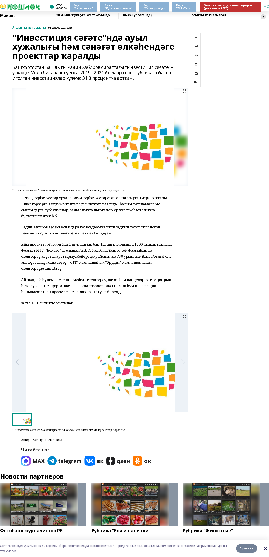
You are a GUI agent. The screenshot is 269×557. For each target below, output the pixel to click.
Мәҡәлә (7, 15)
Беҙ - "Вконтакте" (83, 6)
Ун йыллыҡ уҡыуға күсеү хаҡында (83, 15)
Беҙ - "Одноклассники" (118, 6)
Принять (247, 548)
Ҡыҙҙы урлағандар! (138, 15)
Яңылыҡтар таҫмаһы (29, 27)
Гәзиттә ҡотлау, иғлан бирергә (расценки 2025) (228, 6)
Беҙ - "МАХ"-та (183, 6)
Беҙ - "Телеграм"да (154, 6)
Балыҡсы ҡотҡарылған (208, 15)
